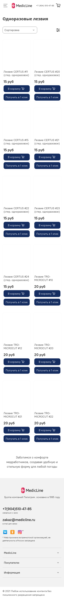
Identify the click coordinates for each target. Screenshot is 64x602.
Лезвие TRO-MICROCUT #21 (13, 414)
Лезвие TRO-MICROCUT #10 (43, 278)
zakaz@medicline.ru (19, 519)
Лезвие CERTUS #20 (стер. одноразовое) (47, 73)
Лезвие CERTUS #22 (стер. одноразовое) (16, 209)
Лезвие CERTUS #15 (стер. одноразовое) (16, 141)
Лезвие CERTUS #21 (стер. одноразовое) (47, 141)
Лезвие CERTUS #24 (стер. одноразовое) (16, 278)
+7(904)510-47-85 (17, 509)
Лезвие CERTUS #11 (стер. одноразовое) (16, 73)
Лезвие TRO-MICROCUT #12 (13, 346)
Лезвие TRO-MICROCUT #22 (43, 414)
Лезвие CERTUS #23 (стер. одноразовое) (47, 209)
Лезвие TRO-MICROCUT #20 (43, 346)
